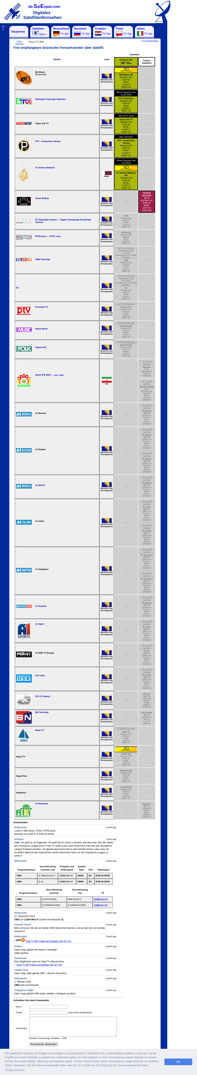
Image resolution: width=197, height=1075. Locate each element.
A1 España (40, 606)
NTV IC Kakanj (42, 696)
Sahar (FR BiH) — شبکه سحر (49, 375)
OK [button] (178, 1062)
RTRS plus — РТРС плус (48, 236)
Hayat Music (41, 328)
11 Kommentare (149, 41)
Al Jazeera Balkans (45, 167)
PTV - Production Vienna (47, 141)
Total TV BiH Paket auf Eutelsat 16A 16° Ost (43, 941)
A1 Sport (39, 624)
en (3, 26)
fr (3, 29)
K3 (17, 287)
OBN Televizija (42, 259)
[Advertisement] (183, 75)
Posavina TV (41, 307)
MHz (100, 899)
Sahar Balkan (42, 198)
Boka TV (39, 730)
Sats (39, 31)
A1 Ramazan (41, 803)
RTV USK (40, 675)
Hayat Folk (40, 347)
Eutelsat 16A (126, 62)
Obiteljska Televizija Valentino (50, 99)
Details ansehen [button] (14, 1069)
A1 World (40, 485)
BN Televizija (41, 712)
